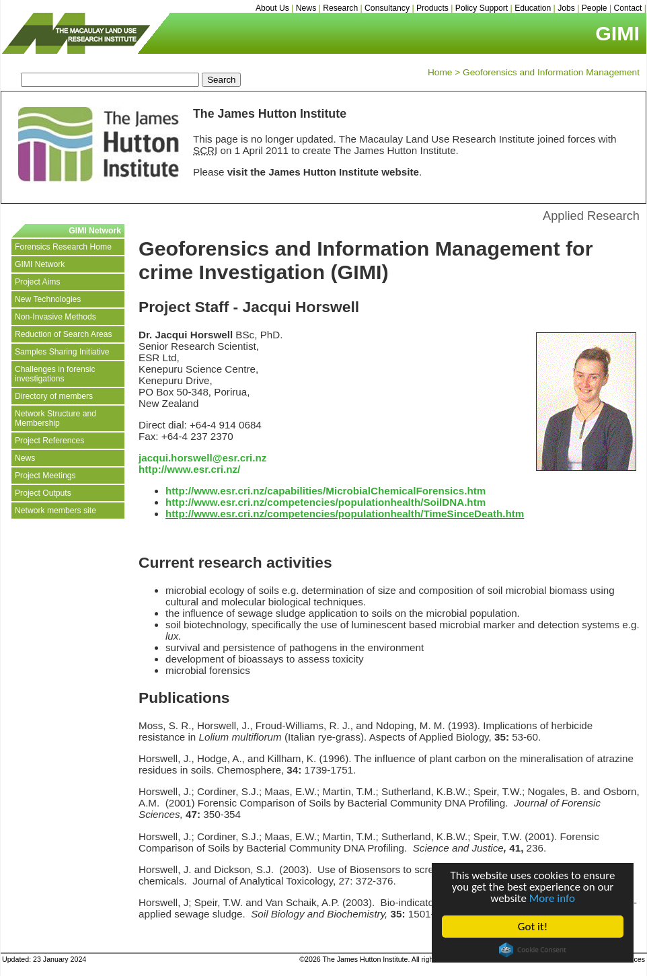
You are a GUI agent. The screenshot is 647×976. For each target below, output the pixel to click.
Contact (628, 8)
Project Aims (38, 282)
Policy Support (481, 8)
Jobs (566, 8)
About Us (272, 8)
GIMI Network (40, 264)
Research (340, 8)
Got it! (532, 926)
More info (552, 898)
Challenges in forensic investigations (55, 374)
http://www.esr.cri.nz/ (189, 469)
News (306, 8)
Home (440, 72)
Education (533, 8)
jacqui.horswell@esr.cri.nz (202, 457)
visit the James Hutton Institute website (323, 172)
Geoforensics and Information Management (551, 72)
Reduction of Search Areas (63, 334)
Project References (49, 440)
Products (432, 8)
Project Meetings (45, 475)
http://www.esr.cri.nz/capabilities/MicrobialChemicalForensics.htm (325, 490)
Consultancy (387, 8)
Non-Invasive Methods (55, 317)
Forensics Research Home (63, 247)
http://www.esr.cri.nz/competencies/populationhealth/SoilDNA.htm (325, 502)
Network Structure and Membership (55, 418)
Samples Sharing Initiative (62, 351)
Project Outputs (43, 493)
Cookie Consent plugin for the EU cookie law (532, 949)
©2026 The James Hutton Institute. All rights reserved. (385, 959)
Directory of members (54, 396)
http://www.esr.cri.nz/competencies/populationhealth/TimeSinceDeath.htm (344, 513)
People (594, 8)
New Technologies (48, 299)
